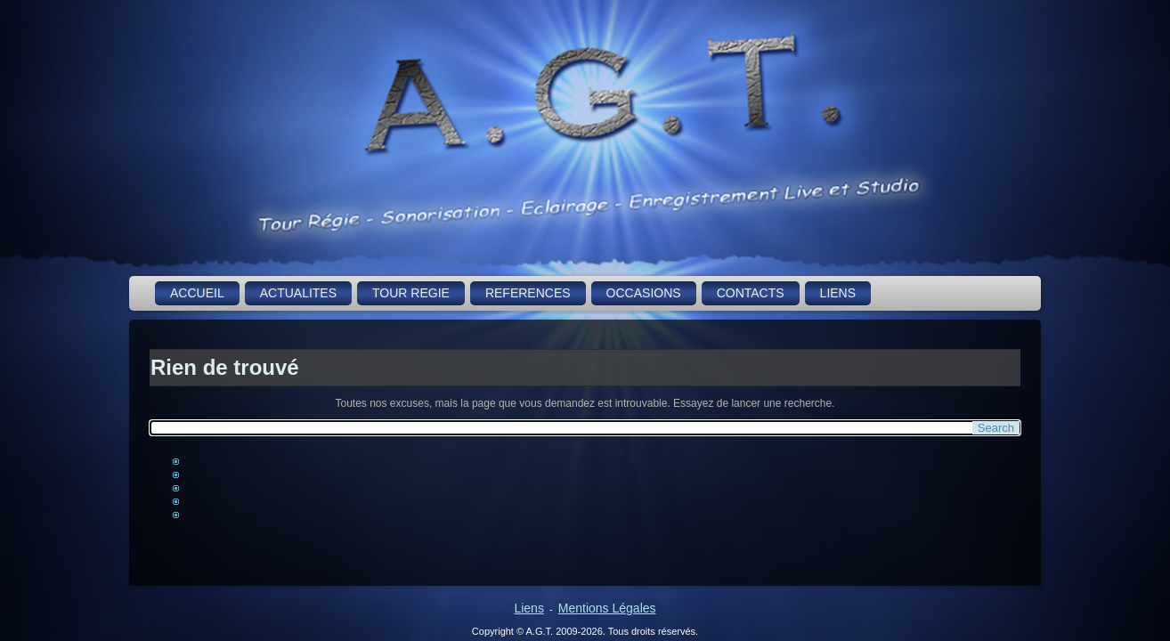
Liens (528, 608)
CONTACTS (750, 293)
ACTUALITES (298, 293)
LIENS (838, 293)
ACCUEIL (197, 293)
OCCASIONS (643, 293)
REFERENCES (528, 293)
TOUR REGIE (411, 293)
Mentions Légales (607, 608)
